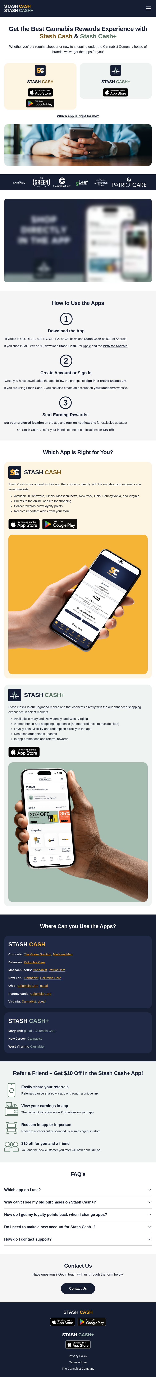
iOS (108, 339)
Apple (87, 346)
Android (121, 339)
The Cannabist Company (78, 1368)
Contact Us (78, 1288)
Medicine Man (62, 954)
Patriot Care (57, 970)
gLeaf (44, 985)
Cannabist (40, 970)
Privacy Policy (78, 1356)
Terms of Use (78, 1362)
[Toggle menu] (149, 8)
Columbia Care (34, 962)
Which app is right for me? (78, 116)
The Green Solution (37, 954)
